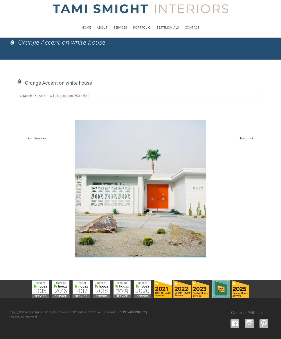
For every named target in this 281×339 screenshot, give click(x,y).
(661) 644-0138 (112, 312)
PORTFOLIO (142, 31)
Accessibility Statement (23, 317)
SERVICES (120, 31)
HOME (86, 31)
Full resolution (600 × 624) (71, 96)
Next (247, 138)
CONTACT (192, 31)
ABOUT (102, 31)
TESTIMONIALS (168, 31)
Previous (36, 138)
